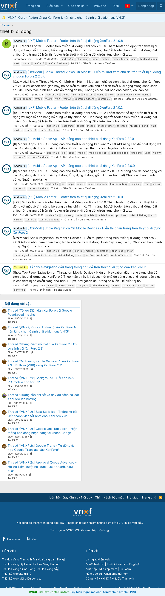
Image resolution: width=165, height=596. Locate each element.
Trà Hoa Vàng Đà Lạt (45, 564)
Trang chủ (33, 6)
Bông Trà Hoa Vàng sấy (43, 569)
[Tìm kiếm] (161, 6)
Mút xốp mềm (108, 569)
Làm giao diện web (98, 559)
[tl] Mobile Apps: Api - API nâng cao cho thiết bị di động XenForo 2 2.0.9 (74, 166)
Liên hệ (54, 497)
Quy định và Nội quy (77, 497)
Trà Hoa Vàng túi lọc (14, 569)
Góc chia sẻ (76, 6)
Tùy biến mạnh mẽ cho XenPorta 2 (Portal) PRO (103, 592)
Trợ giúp (132, 497)
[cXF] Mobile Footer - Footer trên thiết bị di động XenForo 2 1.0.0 (68, 197)
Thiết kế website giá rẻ (16, 573)
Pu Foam (125, 569)
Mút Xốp (91, 569)
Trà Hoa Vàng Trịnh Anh (17, 559)
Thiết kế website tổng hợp (123, 564)
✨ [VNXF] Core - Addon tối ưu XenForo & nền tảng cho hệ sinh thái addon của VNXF (63, 17)
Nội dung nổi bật (18, 304)
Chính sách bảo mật (109, 497)
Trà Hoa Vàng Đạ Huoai (16, 564)
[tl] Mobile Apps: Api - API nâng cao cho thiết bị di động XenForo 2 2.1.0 (73, 139)
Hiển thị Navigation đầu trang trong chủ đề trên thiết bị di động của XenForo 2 (79, 267)
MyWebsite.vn (95, 564)
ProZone (100, 6)
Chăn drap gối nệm (116, 573)
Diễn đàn (53, 6)
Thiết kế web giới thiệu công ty (21, 578)
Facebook (11, 539)
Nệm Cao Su (94, 573)
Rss (32, 539)
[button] (61, 6)
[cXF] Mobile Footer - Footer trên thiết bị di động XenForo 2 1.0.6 (68, 41)
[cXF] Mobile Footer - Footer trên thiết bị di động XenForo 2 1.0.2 (68, 107)
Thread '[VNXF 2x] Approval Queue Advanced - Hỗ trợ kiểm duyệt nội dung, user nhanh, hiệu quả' (42, 467)
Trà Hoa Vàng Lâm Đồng (48, 559)
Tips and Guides (61, 289)
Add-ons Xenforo (104, 63)
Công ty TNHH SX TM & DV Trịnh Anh (110, 578)
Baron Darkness (22, 58)
